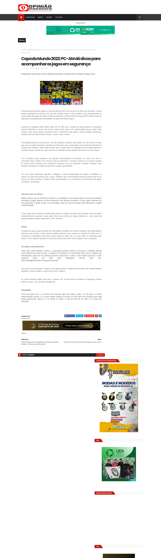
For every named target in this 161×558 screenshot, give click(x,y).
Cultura (58, 17)
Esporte (31, 49)
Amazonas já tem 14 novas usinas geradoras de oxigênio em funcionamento (120, 369)
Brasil (40, 17)
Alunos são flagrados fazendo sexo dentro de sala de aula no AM (127, 330)
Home (23, 49)
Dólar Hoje (108, 408)
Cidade (49, 17)
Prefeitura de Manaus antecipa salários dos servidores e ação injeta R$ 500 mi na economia (128, 323)
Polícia (38, 49)
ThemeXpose (30, 555)
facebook (95, 369)
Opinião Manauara (115, 354)
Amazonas (30, 17)
